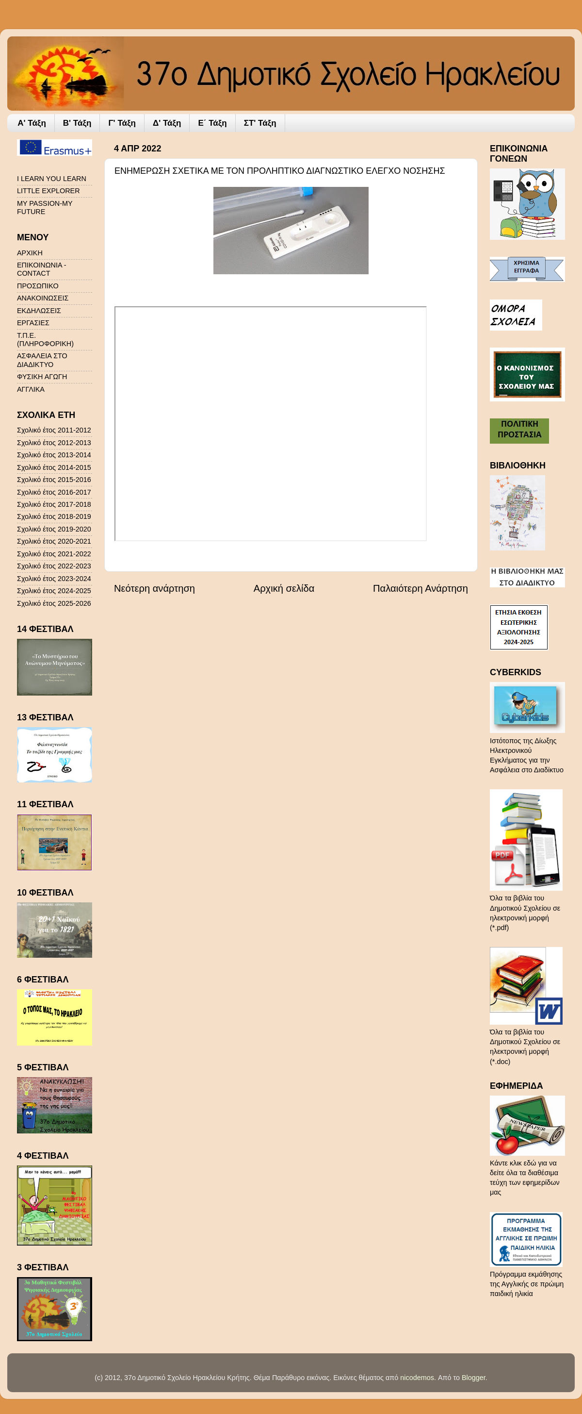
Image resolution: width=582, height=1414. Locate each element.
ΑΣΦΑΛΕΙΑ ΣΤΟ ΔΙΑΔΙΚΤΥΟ (42, 360)
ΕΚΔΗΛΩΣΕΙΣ (39, 311)
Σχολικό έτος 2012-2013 (54, 443)
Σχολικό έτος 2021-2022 (54, 554)
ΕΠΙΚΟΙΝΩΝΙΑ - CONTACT (41, 269)
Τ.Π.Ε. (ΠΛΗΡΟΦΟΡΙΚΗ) (45, 340)
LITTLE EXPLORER (48, 191)
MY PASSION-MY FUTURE (44, 208)
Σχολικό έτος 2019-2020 (54, 529)
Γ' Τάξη (122, 123)
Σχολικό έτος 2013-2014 (54, 455)
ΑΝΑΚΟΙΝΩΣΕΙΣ (42, 298)
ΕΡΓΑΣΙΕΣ (33, 323)
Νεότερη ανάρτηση (154, 588)
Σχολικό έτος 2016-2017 (54, 492)
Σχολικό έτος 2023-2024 (54, 578)
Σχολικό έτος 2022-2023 (54, 566)
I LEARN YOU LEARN (51, 179)
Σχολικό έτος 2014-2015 (54, 467)
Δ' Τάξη (167, 123)
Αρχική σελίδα (284, 588)
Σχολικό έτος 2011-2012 (54, 430)
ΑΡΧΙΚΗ (30, 253)
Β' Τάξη (77, 123)
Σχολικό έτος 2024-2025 (54, 591)
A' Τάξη (31, 123)
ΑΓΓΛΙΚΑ (31, 389)
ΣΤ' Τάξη (260, 123)
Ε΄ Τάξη (212, 123)
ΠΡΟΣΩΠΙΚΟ (38, 286)
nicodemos (417, 1377)
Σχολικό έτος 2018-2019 (54, 516)
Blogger (473, 1377)
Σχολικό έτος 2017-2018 (54, 504)
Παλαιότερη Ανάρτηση (420, 588)
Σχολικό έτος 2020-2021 (54, 541)
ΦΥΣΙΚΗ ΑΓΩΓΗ (42, 377)
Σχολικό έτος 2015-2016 (54, 479)
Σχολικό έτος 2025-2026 (54, 603)
